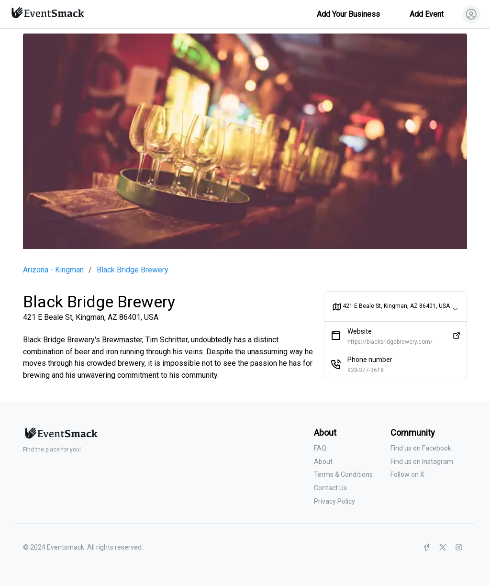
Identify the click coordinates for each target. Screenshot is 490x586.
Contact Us (330, 488)
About (323, 461)
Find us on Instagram (421, 461)
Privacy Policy (334, 501)
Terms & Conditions (343, 474)
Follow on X (407, 474)
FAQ (320, 448)
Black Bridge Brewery (132, 270)
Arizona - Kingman (53, 270)
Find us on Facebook (420, 448)
